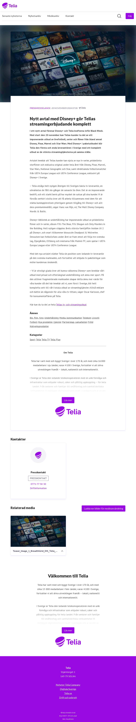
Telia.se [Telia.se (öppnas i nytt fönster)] (68, 693)
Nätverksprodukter (39, 326)
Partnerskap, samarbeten (74, 322)
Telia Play (55, 339)
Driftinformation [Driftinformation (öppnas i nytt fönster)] (38, 488)
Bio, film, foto (37, 317)
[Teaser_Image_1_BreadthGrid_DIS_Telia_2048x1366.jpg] (38, 531)
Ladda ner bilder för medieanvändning (103, 508)
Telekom (87, 317)
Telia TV (46, 339)
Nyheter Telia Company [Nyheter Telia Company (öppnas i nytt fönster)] (68, 684)
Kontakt (69, 15)
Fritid (90, 322)
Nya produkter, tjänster (49, 322)
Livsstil (95, 317)
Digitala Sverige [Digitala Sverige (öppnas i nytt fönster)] (68, 689)
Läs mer (68, 400)
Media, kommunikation (70, 317)
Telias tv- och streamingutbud (71, 304)
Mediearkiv (53, 15)
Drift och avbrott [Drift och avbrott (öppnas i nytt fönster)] (68, 697)
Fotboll (33, 322)
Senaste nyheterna (12, 15)
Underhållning (51, 317)
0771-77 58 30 (38, 483)
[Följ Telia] (130, 16)
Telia (38, 339)
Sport (32, 339)
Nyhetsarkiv (34, 15)
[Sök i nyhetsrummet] (119, 16)
